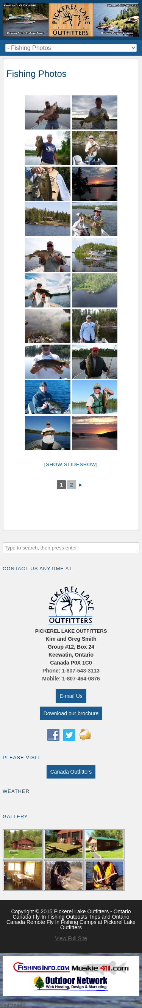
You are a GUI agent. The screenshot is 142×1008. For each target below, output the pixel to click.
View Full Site (71, 938)
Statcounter (13, 1005)
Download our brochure (71, 713)
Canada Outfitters (71, 772)
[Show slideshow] (71, 464)
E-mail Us (71, 696)
